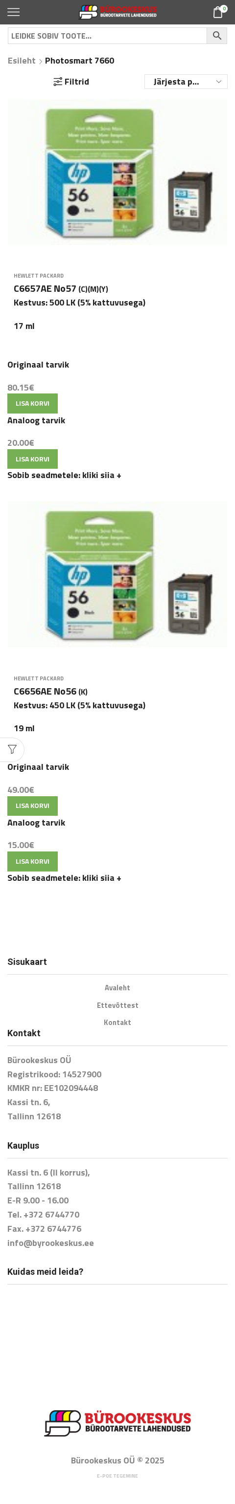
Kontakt (117, 1022)
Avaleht (117, 987)
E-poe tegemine (117, 1476)
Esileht (22, 60)
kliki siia (101, 474)
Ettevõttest (118, 1005)
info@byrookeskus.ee (50, 1242)
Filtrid (71, 81)
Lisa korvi (32, 403)
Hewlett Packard (39, 276)
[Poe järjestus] (186, 81)
